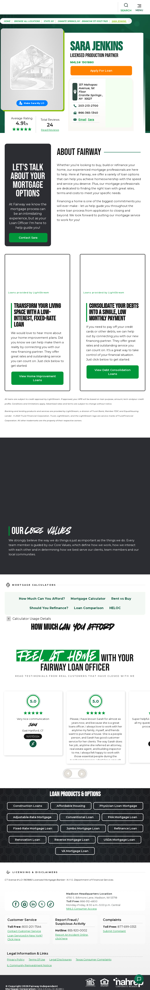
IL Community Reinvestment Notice (29, 965)
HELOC (115, 608)
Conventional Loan (80, 817)
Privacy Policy (15, 959)
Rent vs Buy (121, 599)
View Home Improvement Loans (37, 378)
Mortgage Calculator (88, 599)
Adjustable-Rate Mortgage (32, 817)
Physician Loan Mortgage (118, 806)
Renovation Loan (27, 839)
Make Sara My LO (34, 103)
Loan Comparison (89, 608)
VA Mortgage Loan (75, 851)
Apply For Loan (101, 70)
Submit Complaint (114, 931)
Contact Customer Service (24, 931)
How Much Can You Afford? (42, 599)
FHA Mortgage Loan (122, 817)
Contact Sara (28, 237)
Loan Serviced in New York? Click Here (25, 937)
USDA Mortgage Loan (119, 839)
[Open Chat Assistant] (139, 979)
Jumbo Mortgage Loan (83, 828)
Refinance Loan (125, 828)
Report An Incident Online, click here (71, 936)
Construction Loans (27, 806)
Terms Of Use (37, 959)
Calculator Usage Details (31, 619)
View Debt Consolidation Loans (113, 372)
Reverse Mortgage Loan (71, 839)
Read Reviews (50, 129)
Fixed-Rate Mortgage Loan (32, 828)
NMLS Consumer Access (81, 908)
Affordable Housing (71, 806)
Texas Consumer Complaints (93, 959)
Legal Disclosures (60, 959)
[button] (139, 7)
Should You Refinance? (48, 608)
